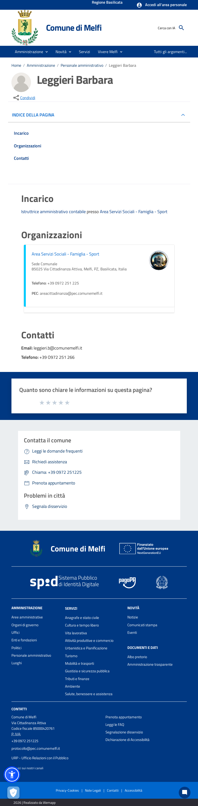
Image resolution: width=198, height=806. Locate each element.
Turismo (71, 656)
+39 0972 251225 (24, 741)
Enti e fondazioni (24, 640)
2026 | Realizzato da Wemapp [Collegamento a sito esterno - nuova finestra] (34, 802)
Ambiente (72, 686)
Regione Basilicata (107, 2)
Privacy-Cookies (67, 790)
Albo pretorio (137, 657)
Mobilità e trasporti (79, 663)
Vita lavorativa (76, 633)
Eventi (132, 632)
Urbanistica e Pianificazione (86, 648)
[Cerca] (181, 27)
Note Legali (93, 790)
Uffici (15, 632)
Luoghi (16, 663)
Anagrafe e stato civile (82, 617)
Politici (16, 648)
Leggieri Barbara (122, 65)
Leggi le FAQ (114, 724)
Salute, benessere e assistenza (89, 694)
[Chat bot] (185, 793)
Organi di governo (24, 625)
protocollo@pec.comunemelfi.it (35, 748)
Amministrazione (41, 65)
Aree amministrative (27, 617)
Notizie (132, 617)
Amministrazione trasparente (150, 664)
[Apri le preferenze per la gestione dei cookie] (13, 793)
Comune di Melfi (74, 27)
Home (16, 65)
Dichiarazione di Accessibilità (127, 739)
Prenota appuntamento (123, 717)
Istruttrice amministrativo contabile (54, 211)
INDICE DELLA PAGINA (35, 115)
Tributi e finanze (77, 679)
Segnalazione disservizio (124, 732)
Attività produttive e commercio (89, 640)
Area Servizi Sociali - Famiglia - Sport (133, 211)
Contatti (19, 708)
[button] (161, 5)
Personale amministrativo (82, 65)
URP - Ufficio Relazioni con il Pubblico (39, 758)
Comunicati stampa (142, 625)
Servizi (71, 608)
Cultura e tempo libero (82, 625)
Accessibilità (133, 790)
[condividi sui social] (23, 98)
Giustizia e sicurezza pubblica (87, 671)
